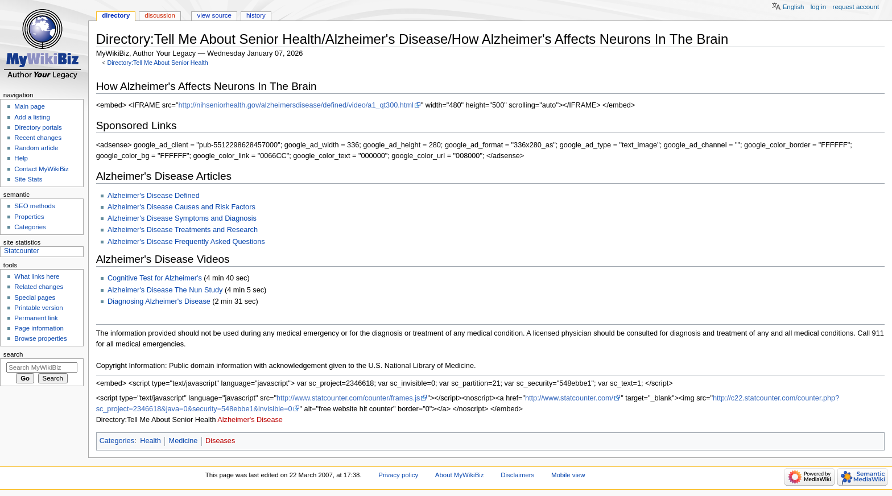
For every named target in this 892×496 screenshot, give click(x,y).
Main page (29, 106)
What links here (36, 276)
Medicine (183, 441)
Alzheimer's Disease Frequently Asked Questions (186, 242)
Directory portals (37, 127)
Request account (856, 6)
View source (214, 15)
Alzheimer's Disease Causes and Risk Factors (181, 207)
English (793, 6)
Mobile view (568, 475)
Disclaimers (517, 475)
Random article (36, 147)
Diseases (220, 441)
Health (150, 441)
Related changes (38, 286)
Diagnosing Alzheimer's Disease (159, 301)
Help (21, 158)
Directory (116, 15)
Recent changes (37, 137)
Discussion (159, 15)
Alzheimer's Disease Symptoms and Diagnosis (182, 218)
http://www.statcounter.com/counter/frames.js (348, 398)
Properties (29, 216)
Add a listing (31, 117)
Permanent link (35, 318)
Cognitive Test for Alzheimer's (155, 278)
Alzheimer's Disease (250, 420)
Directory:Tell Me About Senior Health (157, 62)
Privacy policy (398, 475)
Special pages (34, 297)
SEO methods (34, 205)
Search (13, 354)
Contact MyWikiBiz (41, 169)
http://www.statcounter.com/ (569, 398)
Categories (117, 441)
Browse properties (40, 338)
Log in (818, 6)
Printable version (38, 307)
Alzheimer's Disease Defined (154, 196)
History (256, 15)
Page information (39, 328)
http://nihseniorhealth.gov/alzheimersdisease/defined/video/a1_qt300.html (295, 105)
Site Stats (28, 179)
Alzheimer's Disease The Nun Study (165, 290)
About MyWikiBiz (459, 475)
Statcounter (21, 251)
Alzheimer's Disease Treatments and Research (183, 230)
